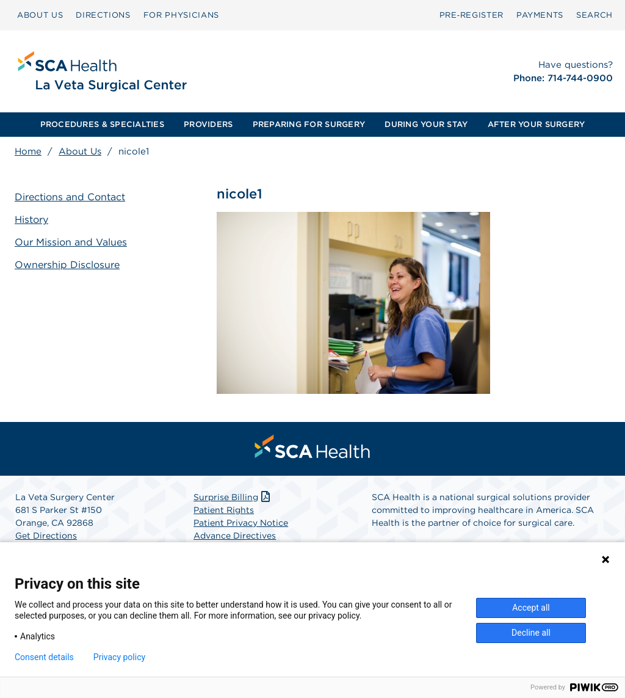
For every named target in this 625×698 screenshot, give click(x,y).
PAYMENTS (539, 15)
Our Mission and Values (71, 242)
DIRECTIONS (103, 15)
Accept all (531, 608)
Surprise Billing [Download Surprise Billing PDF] (232, 497)
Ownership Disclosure (67, 265)
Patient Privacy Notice (240, 523)
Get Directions (46, 535)
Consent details (44, 657)
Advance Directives (234, 535)
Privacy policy (119, 657)
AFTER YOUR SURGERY (536, 124)
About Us (80, 151)
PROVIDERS (208, 124)
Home (28, 151)
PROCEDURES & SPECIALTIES (102, 124)
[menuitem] (40, 15)
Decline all (531, 633)
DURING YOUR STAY (426, 124)
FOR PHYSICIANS (181, 15)
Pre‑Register (471, 15)
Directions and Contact (70, 197)
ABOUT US (40, 15)
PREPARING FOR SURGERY (309, 124)
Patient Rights (223, 510)
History (31, 219)
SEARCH (594, 15)
